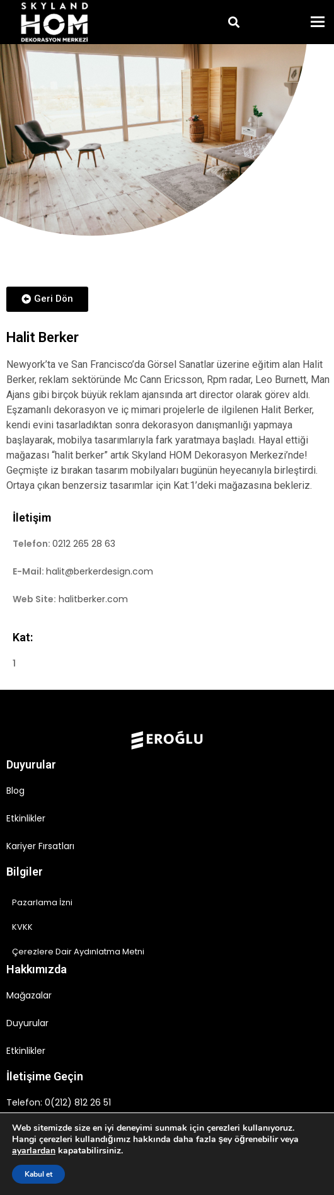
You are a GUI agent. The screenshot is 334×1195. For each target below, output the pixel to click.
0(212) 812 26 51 (78, 1102)
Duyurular (27, 1023)
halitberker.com (93, 599)
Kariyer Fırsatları (40, 846)
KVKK (22, 927)
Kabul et (38, 1174)
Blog (15, 790)
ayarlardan (33, 1151)
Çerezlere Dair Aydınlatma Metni (78, 952)
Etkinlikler (25, 818)
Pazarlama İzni (42, 902)
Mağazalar (29, 995)
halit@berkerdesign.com (99, 571)
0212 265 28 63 (83, 543)
